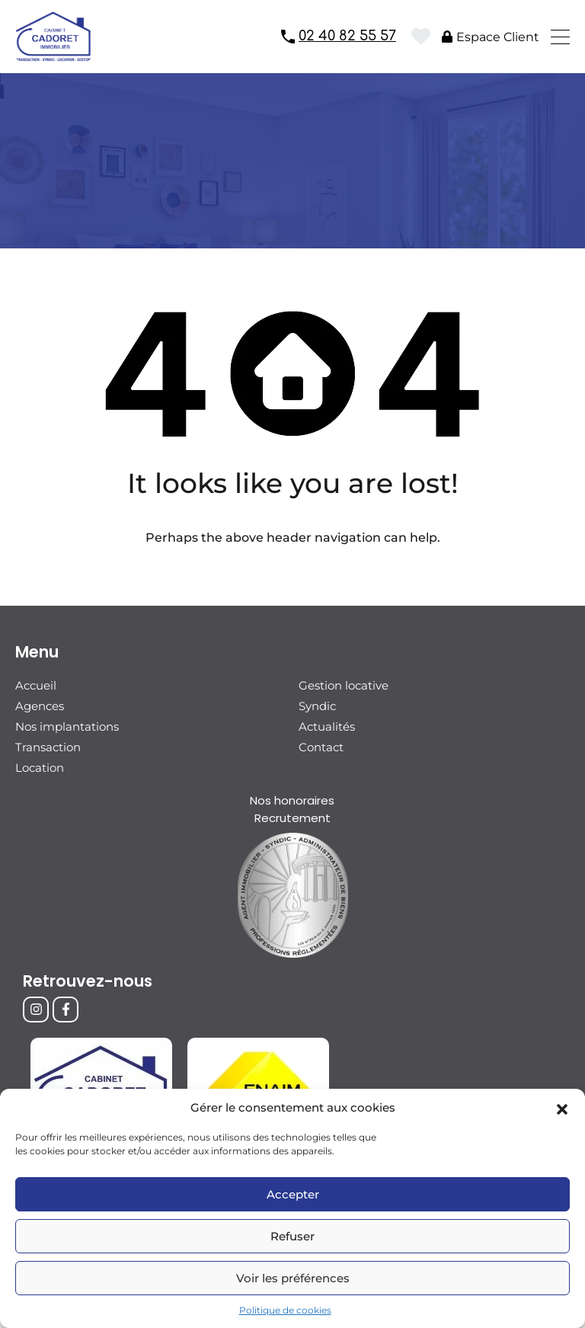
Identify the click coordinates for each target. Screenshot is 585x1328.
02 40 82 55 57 (347, 35)
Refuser (292, 1236)
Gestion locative (343, 685)
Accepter (293, 1194)
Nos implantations (67, 726)
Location (39, 767)
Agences (39, 706)
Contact (321, 747)
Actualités (327, 726)
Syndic (317, 706)
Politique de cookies (285, 1310)
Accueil (35, 685)
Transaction (48, 747)
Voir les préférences (293, 1278)
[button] (562, 1107)
